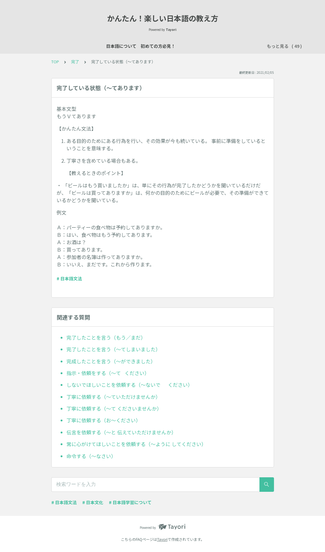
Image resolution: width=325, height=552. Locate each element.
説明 (186, 46)
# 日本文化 (92, 502)
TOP (55, 62)
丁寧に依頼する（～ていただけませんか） (113, 396)
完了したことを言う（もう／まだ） (106, 337)
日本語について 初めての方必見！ (65, 46)
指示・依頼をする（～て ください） (107, 373)
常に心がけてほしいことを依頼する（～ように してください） (136, 444)
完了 (75, 62)
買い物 (244, 46)
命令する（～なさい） (91, 456)
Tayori (162, 539)
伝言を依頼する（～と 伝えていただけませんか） (121, 432)
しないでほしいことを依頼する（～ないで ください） (129, 384)
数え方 (222, 46)
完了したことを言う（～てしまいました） (113, 349)
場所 (203, 46)
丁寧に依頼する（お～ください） (103, 420)
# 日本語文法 (69, 278)
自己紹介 (164, 46)
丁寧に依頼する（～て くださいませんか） (114, 408)
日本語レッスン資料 (127, 46)
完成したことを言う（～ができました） (111, 361)
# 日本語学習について (130, 502)
